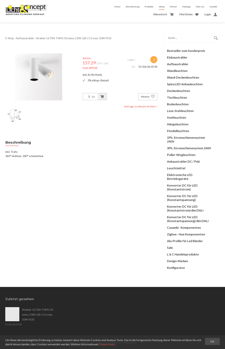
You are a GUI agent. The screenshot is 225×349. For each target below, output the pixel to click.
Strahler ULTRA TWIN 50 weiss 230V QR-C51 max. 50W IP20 (73, 38)
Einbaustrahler (177, 57)
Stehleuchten (176, 117)
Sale (170, 247)
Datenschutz (107, 344)
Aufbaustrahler (25, 38)
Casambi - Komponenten (184, 227)
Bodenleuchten (178, 104)
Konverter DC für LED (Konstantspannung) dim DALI (188, 219)
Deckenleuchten (178, 91)
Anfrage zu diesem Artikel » (140, 106)
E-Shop (9, 38)
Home (117, 6)
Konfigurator (176, 268)
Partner (173, 6)
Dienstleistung (132, 6)
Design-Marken (177, 261)
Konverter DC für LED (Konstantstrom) (182, 187)
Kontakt (213, 6)
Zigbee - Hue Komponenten (186, 234)
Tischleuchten (177, 97)
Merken (148, 96)
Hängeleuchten (177, 124)
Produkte (149, 6)
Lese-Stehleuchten (180, 111)
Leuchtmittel (176, 168)
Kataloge (186, 6)
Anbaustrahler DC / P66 (183, 161)
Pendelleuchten (178, 131)
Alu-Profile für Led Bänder (185, 241)
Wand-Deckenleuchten (183, 77)
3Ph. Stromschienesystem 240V (189, 148)
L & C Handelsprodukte (183, 254)
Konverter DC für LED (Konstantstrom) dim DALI (185, 208)
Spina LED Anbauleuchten (185, 84)
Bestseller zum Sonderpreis (186, 51)
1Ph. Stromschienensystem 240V (186, 139)
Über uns (200, 6)
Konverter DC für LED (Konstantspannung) (182, 198)
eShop (162, 6)
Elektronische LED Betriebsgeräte (179, 177)
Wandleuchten (177, 71)
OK (212, 341)
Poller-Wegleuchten (181, 155)
